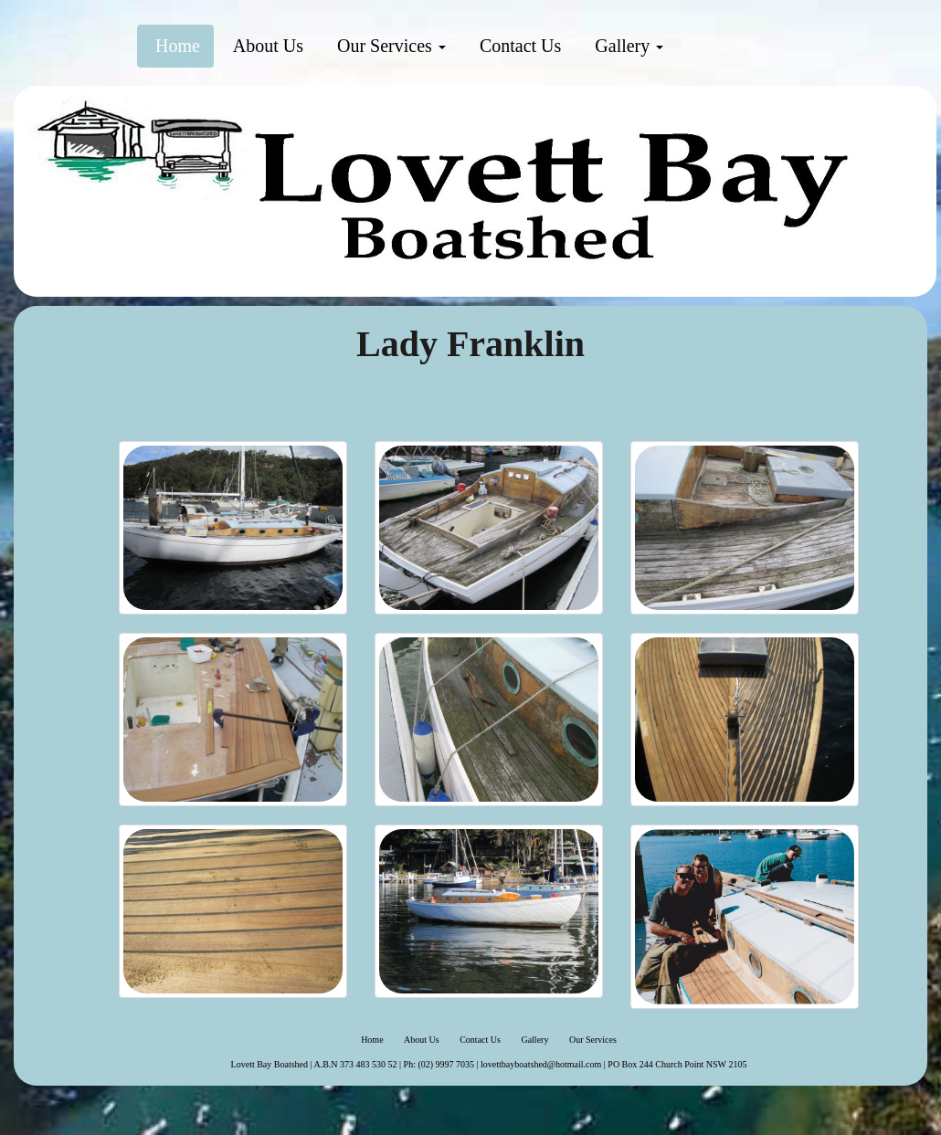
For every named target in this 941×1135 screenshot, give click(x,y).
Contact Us (518, 46)
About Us (266, 46)
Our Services (389, 46)
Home (175, 46)
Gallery (626, 46)
